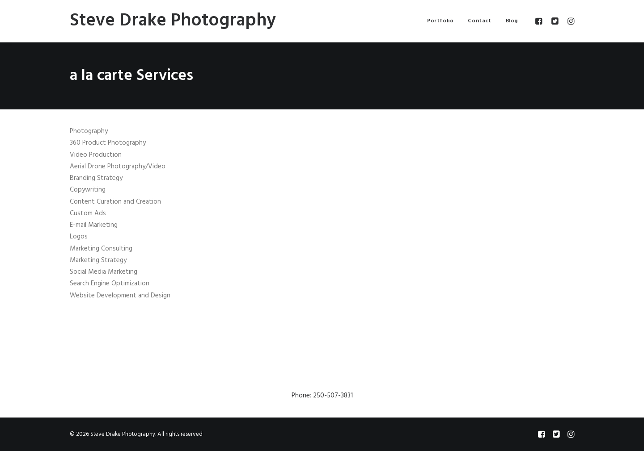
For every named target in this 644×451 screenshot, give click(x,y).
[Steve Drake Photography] (173, 21)
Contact (479, 21)
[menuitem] (440, 21)
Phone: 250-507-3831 (322, 395)
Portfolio (440, 21)
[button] (540, 21)
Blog (512, 21)
